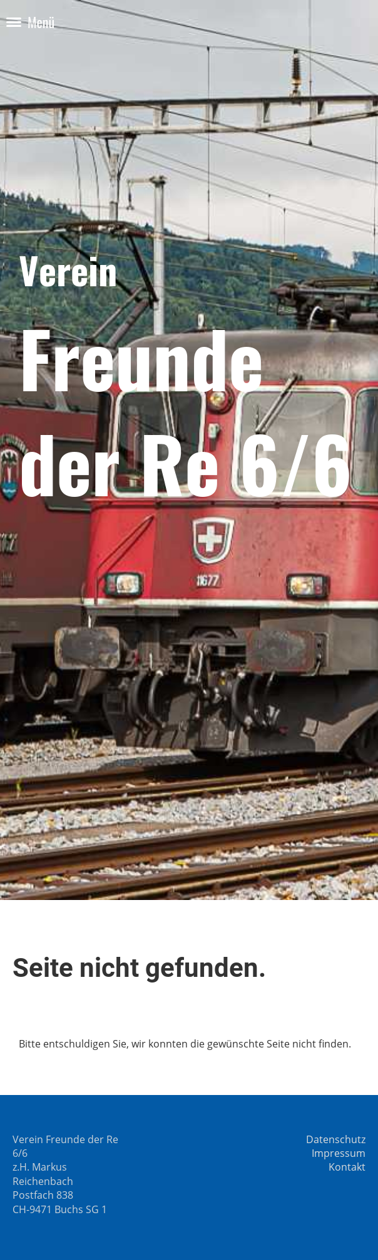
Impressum (338, 1153)
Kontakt (347, 1167)
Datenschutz (335, 1139)
